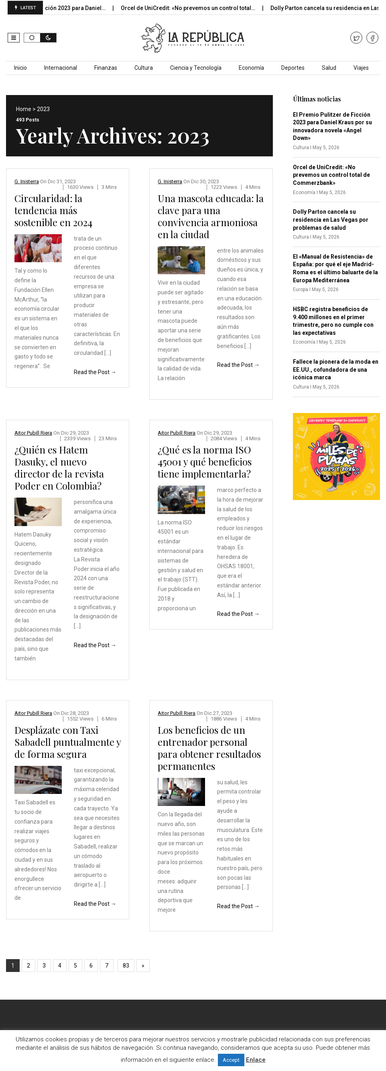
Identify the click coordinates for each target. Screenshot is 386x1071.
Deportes (293, 68)
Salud (329, 68)
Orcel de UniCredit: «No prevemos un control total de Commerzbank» (331, 175)
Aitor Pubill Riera (33, 433)
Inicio (20, 68)
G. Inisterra (26, 181)
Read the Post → (95, 372)
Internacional (60, 68)
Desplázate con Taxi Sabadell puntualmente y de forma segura (67, 741)
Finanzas (105, 68)
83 (126, 965)
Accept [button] (231, 1060)
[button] (14, 38)
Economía (251, 68)
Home (23, 109)
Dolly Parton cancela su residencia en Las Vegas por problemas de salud (330, 220)
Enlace (256, 1059)
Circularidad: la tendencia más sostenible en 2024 (53, 210)
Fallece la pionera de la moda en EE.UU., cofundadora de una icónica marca (335, 369)
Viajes (361, 68)
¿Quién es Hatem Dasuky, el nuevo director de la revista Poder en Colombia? (59, 467)
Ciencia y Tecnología (195, 68)
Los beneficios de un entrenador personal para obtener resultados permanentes (209, 747)
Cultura (143, 68)
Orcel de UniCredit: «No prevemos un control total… (198, 8)
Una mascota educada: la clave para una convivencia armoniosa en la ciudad (211, 216)
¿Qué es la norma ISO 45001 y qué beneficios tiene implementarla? (205, 461)
